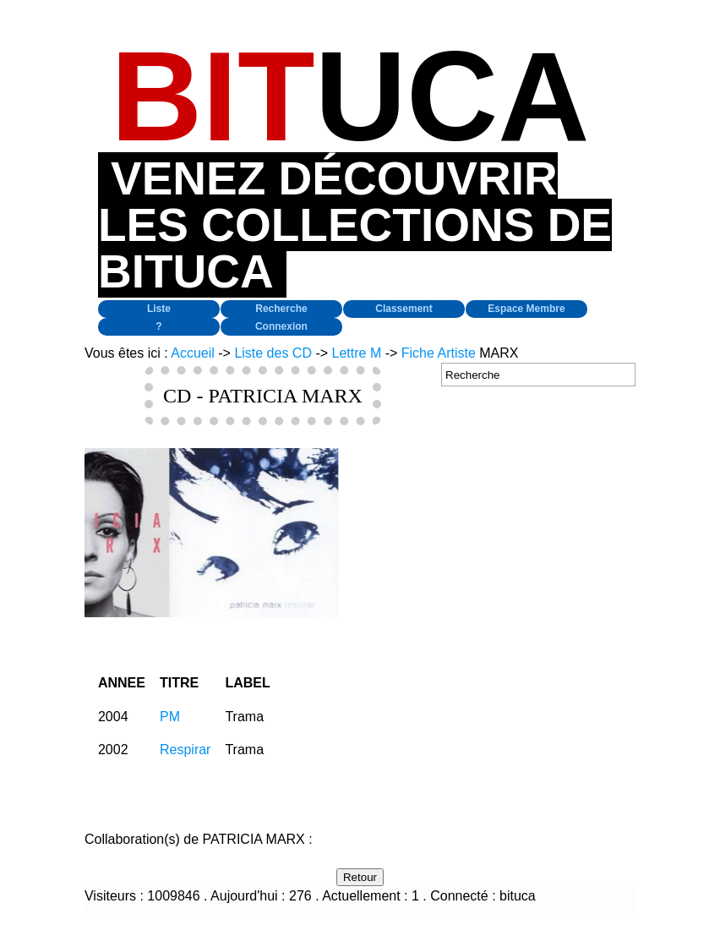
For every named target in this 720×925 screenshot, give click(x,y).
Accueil (193, 353)
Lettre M (357, 353)
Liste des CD (273, 353)
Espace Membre (526, 309)
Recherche (281, 309)
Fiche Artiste (438, 353)
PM (170, 716)
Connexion (281, 326)
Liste (159, 309)
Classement (403, 309)
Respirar (185, 749)
